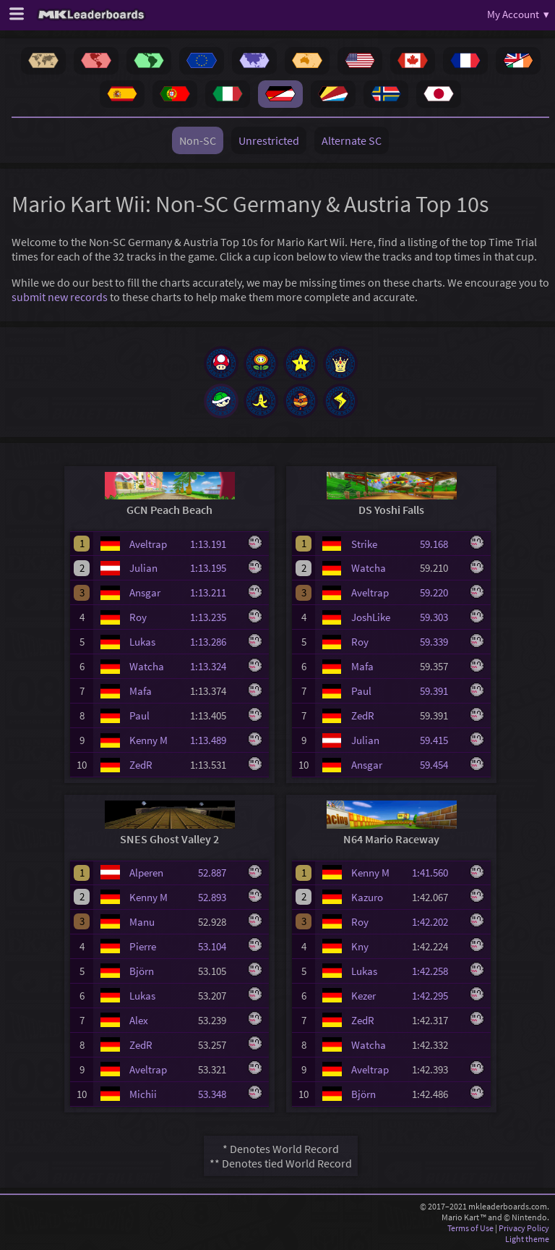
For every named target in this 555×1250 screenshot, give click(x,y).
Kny (360, 946)
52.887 (218, 872)
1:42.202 (436, 922)
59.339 (440, 642)
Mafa (140, 691)
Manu (142, 922)
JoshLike (370, 617)
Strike (364, 544)
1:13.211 (214, 592)
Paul (139, 715)
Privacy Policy (524, 1227)
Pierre (142, 946)
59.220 (440, 592)
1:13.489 (214, 740)
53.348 (218, 1094)
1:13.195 (214, 568)
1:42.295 (436, 995)
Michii (143, 1094)
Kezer (363, 995)
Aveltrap (148, 544)
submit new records (60, 297)
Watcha (146, 666)
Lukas (142, 642)
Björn (141, 971)
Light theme (527, 1238)
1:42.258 (436, 971)
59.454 (440, 765)
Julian (143, 568)
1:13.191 (214, 544)
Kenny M (148, 740)
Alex (138, 1020)
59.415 (440, 740)
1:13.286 (214, 642)
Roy (138, 617)
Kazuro (367, 897)
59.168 (440, 544)
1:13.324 (214, 666)
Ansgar (144, 592)
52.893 (218, 897)
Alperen (146, 872)
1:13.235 (214, 617)
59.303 (440, 617)
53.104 (218, 946)
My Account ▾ (518, 14)
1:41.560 (436, 872)
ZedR (140, 765)
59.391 (440, 691)
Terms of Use (470, 1227)
